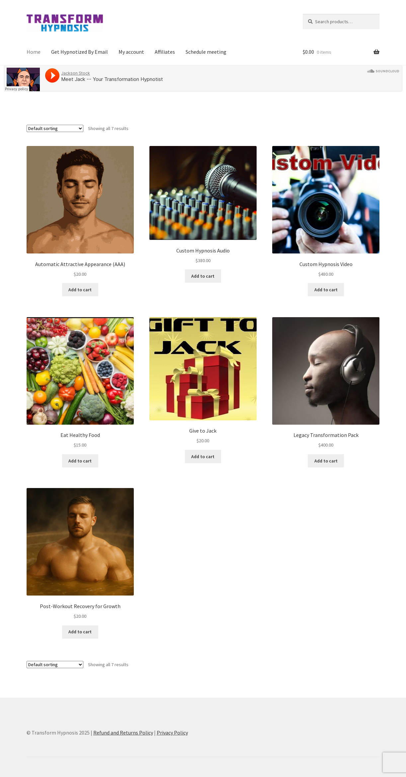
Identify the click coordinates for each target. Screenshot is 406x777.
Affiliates (165, 51)
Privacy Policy (172, 732)
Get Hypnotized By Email (79, 51)
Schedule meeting (206, 51)
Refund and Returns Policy (123, 732)
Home (34, 51)
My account (131, 51)
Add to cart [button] (80, 290)
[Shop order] (55, 128)
